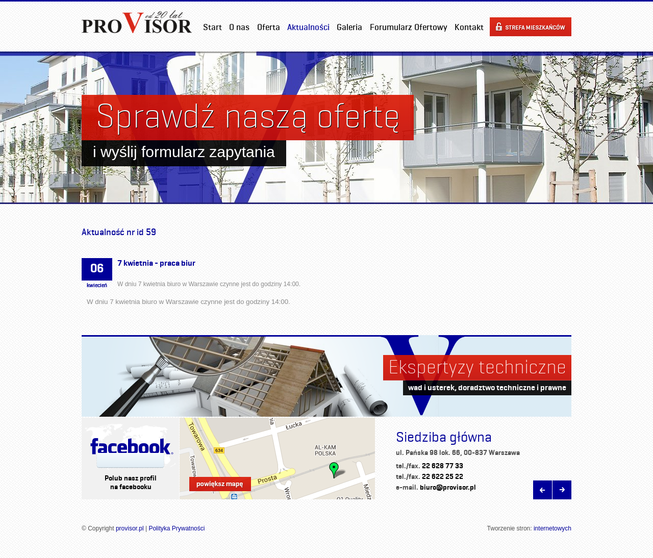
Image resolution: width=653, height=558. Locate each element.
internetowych (552, 528)
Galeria (349, 27)
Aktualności (308, 27)
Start (212, 27)
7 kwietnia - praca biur (156, 263)
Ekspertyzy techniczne (477, 366)
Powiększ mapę (220, 484)
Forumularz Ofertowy (408, 27)
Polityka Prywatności (176, 528)
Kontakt (469, 27)
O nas (239, 27)
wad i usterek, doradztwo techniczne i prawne (487, 387)
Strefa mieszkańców (530, 26)
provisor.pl (130, 528)
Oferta (268, 27)
